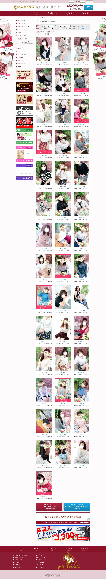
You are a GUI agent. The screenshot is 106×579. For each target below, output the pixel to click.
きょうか (63, 155)
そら (81, 217)
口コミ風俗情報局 (27, 142)
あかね (44, 62)
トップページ (39, 17)
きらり (81, 155)
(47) (100, 49)
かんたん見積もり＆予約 (21, 555)
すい (63, 217)
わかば (44, 496)
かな (44, 155)
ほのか (44, 341)
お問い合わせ (18, 567)
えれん (81, 124)
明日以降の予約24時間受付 (77, 506)
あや (44, 93)
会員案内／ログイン (42, 560)
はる (81, 279)
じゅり (44, 217)
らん (63, 434)
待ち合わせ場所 (41, 557)
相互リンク (40, 564)
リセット (84, 26)
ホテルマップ (18, 560)
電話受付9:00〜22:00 (49, 506)
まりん (81, 341)
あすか (81, 62)
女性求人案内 (41, 562)
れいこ (62, 465)
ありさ (62, 93)
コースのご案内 (19, 557)
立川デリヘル (19, 142)
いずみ (81, 93)
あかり (62, 62)
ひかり (44, 310)
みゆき (81, 372)
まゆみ (62, 341)
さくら (62, 186)
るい (44, 465)
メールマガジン (19, 562)
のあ (44, 279)
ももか (62, 403)
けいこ (44, 186)
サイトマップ (40, 567)
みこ (44, 372)
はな (63, 279)
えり (63, 124)
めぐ (44, 403)
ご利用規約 (17, 564)
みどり (62, 372)
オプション (40, 555)
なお (44, 248)
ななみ (81, 248)
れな (81, 465)
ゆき (44, 434)
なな (63, 248)
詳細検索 (84, 28)
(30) (5, 49)
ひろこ (81, 310)
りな (81, 434)
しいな (81, 186)
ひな (63, 310)
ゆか (81, 403)
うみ (44, 124)
